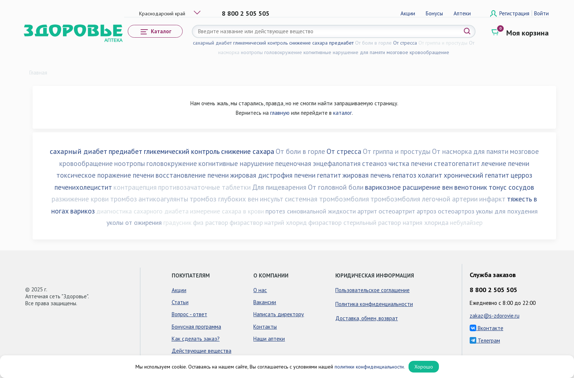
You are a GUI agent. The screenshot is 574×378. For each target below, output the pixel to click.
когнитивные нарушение (330, 52)
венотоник (470, 187)
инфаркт (492, 198)
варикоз (82, 211)
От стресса (405, 42)
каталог (342, 112)
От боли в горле (373, 42)
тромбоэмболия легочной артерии (424, 198)
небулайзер (466, 222)
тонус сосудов (511, 187)
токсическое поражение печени (105, 175)
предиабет (341, 42)
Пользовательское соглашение (372, 290)
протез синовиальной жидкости (310, 211)
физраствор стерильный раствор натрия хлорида (378, 222)
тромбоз (123, 198)
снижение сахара (308, 42)
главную (280, 112)
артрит (367, 211)
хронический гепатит (476, 175)
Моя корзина (527, 33)
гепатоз (404, 175)
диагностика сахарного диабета (142, 211)
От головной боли (336, 187)
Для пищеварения (279, 187)
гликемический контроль (260, 42)
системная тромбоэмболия (327, 198)
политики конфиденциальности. (370, 366)
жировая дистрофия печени (273, 175)
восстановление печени (192, 175)
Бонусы (434, 13)
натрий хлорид (285, 222)
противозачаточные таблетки (204, 187)
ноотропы (252, 52)
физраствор (246, 222)
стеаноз (374, 163)
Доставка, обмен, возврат (366, 318)
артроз (426, 211)
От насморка (452, 151)
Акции (407, 13)
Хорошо (423, 366)
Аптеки (462, 13)
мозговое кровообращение (418, 52)
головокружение (283, 52)
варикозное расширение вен (409, 187)
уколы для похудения (507, 211)
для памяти (372, 52)
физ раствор (210, 222)
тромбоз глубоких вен (224, 198)
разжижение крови (80, 198)
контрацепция (135, 187)
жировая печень (367, 175)
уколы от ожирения (134, 222)
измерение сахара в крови (227, 211)
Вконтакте (486, 328)
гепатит (329, 175)
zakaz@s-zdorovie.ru (494, 315)
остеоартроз (456, 211)
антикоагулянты (163, 198)
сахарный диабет (212, 42)
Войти (541, 13)
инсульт (271, 198)
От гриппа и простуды (442, 42)
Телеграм (485, 340)
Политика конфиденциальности (374, 303)
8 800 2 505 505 (245, 13)
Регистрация (515, 13)
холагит (430, 175)
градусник (177, 222)
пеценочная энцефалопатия (318, 163)
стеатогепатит (457, 163)
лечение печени (505, 163)
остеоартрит (397, 211)
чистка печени (410, 163)
